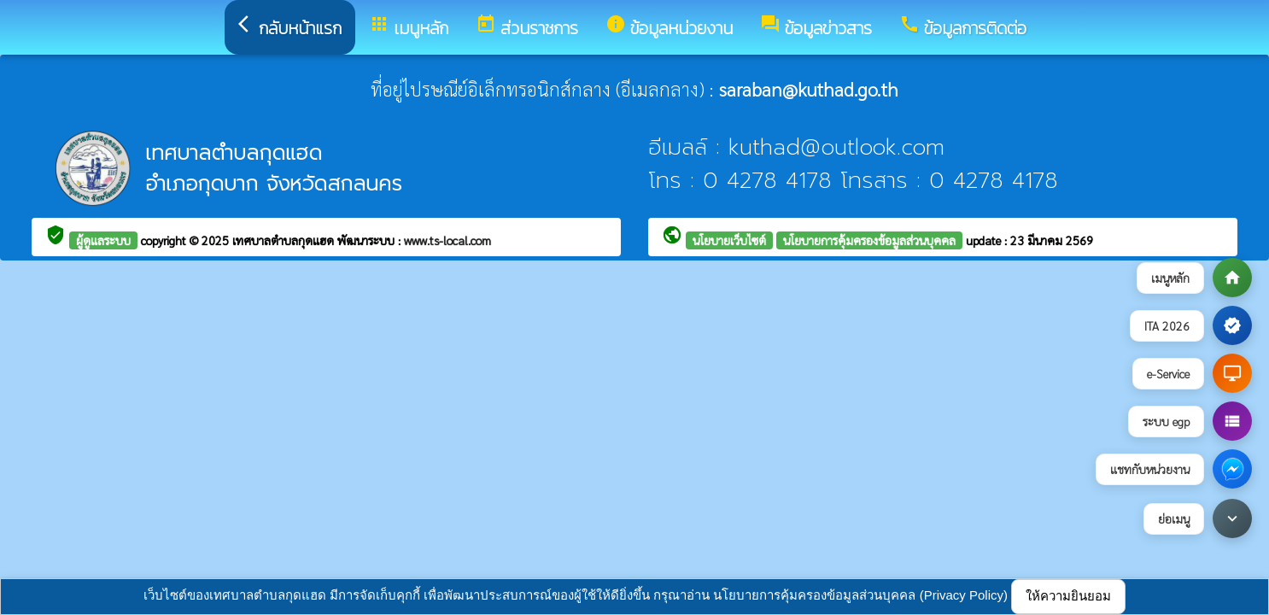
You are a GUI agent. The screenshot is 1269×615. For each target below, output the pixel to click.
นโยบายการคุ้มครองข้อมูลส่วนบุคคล (869, 240)
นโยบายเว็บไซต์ (729, 240)
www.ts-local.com (447, 240)
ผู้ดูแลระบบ (103, 240)
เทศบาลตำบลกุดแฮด (284, 240)
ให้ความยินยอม (1068, 596)
